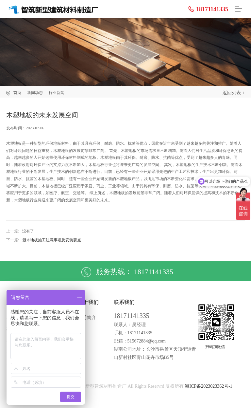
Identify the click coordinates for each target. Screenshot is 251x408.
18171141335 (208, 9)
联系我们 (124, 302)
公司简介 (87, 317)
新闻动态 (35, 92)
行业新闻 (56, 92)
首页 (17, 92)
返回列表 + (233, 92)
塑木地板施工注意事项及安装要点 (51, 240)
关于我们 (88, 302)
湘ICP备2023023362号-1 (208, 386)
